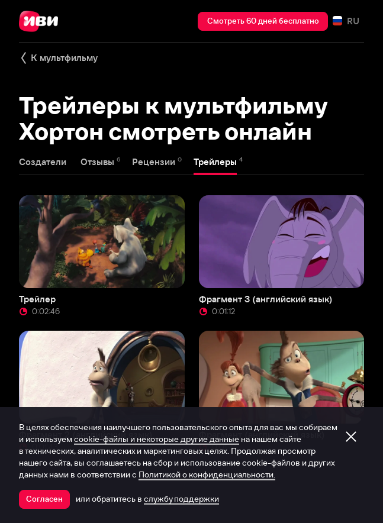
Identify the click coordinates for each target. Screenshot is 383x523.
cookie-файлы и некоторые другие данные (156, 439)
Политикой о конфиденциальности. (207, 474)
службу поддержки (181, 498)
